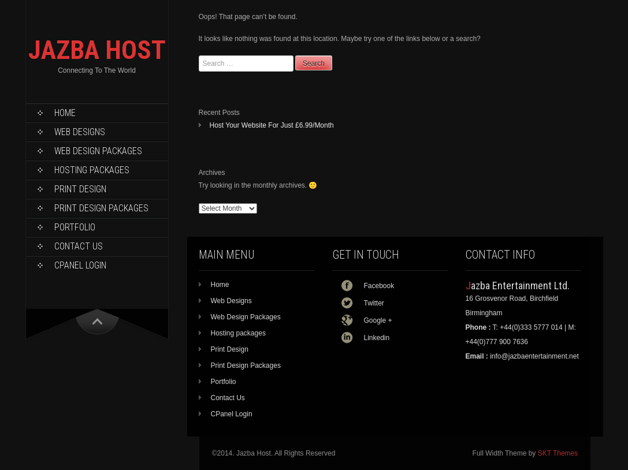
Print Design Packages (101, 208)
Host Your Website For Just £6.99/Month (272, 125)
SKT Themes (558, 453)
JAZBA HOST (97, 50)
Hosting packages (91, 170)
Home (65, 112)
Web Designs (79, 131)
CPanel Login (80, 265)
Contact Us (78, 246)
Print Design (80, 189)
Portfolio (74, 227)
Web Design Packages (98, 151)
